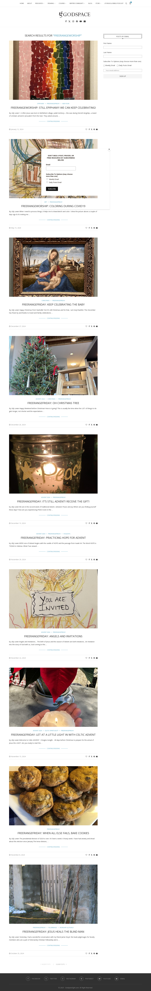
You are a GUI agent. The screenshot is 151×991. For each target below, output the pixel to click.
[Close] (109, 149)
